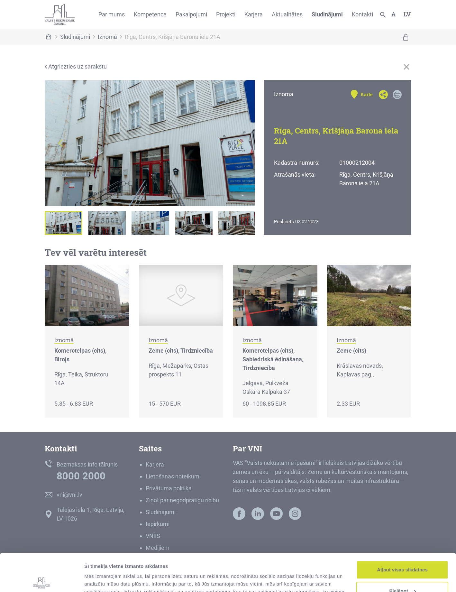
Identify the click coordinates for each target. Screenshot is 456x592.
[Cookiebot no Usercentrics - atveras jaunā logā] (42, 579)
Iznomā (107, 36)
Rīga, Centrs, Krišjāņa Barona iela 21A (172, 36)
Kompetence (150, 14)
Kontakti (362, 14)
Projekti (225, 14)
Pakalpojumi (191, 14)
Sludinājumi (327, 14)
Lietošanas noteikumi (173, 476)
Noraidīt (402, 574)
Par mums (111, 14)
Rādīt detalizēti (101, 579)
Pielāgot (402, 553)
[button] (60, 143)
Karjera (253, 14)
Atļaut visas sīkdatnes (402, 532)
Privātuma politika (169, 488)
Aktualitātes (287, 14)
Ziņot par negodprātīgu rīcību (182, 500)
